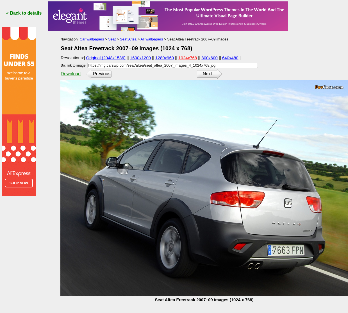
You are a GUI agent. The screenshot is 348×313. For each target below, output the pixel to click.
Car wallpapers (92, 39)
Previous (101, 73)
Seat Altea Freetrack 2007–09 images (197, 39)
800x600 (209, 57)
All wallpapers (151, 39)
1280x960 (164, 57)
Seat (112, 39)
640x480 (230, 57)
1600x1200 (140, 57)
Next (207, 73)
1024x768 (187, 57)
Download (71, 73)
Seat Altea (128, 39)
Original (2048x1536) (106, 57)
